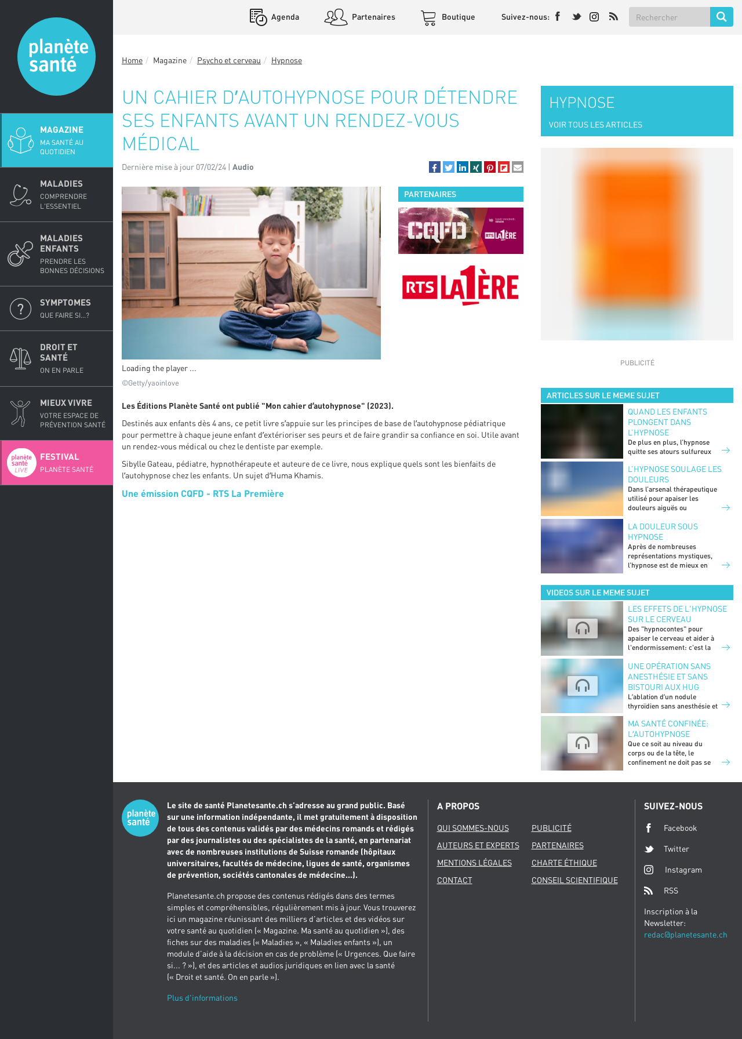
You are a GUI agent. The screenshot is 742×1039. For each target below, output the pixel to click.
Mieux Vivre (73, 413)
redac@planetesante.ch (686, 934)
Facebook (670, 828)
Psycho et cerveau (229, 60)
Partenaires (372, 16)
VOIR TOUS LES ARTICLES (595, 124)
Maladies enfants (73, 253)
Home (132, 60)
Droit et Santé (73, 358)
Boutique (457, 16)
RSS (661, 890)
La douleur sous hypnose (663, 531)
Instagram (673, 869)
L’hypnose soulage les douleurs (675, 474)
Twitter (666, 849)
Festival (73, 462)
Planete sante (56, 56)
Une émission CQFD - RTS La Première (203, 493)
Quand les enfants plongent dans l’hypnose (667, 421)
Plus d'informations (202, 997)
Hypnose (286, 60)
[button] (435, 167)
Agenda (284, 16)
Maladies (73, 194)
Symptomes (73, 308)
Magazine (73, 140)
